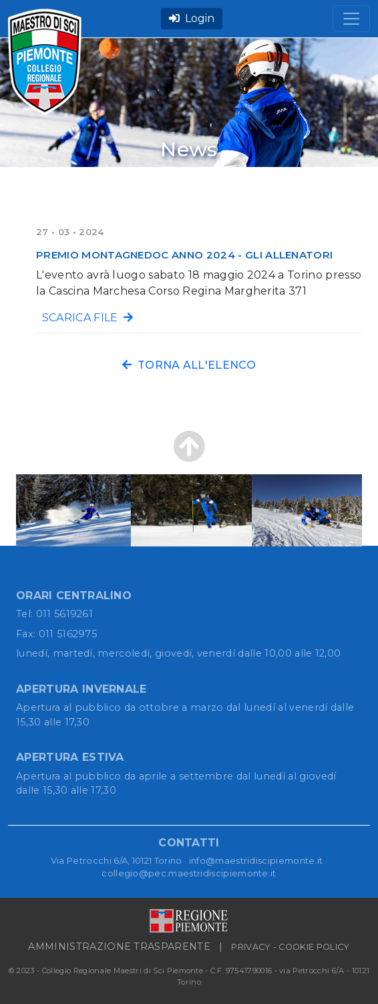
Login (191, 18)
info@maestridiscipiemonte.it (256, 860)
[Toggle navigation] (351, 18)
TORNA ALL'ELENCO (189, 365)
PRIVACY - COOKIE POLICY (290, 947)
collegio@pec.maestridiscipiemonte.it (189, 873)
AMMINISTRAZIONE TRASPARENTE (119, 947)
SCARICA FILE (84, 317)
